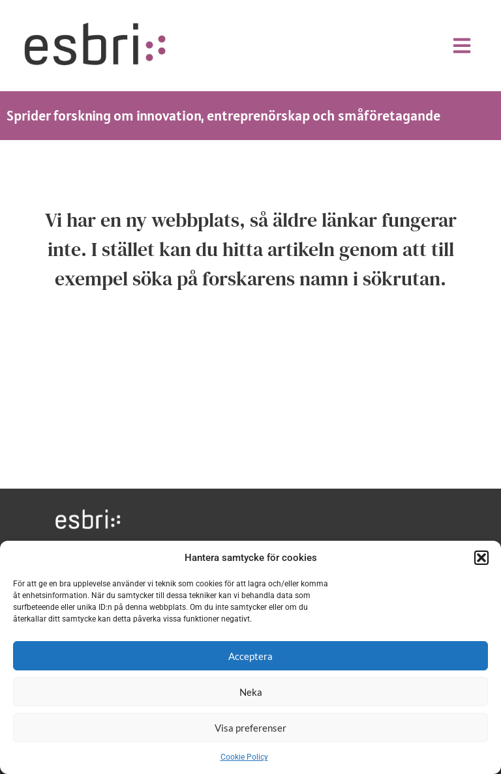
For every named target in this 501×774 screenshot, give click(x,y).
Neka (250, 692)
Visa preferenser (250, 728)
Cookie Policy (244, 757)
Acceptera (250, 656)
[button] (481, 557)
